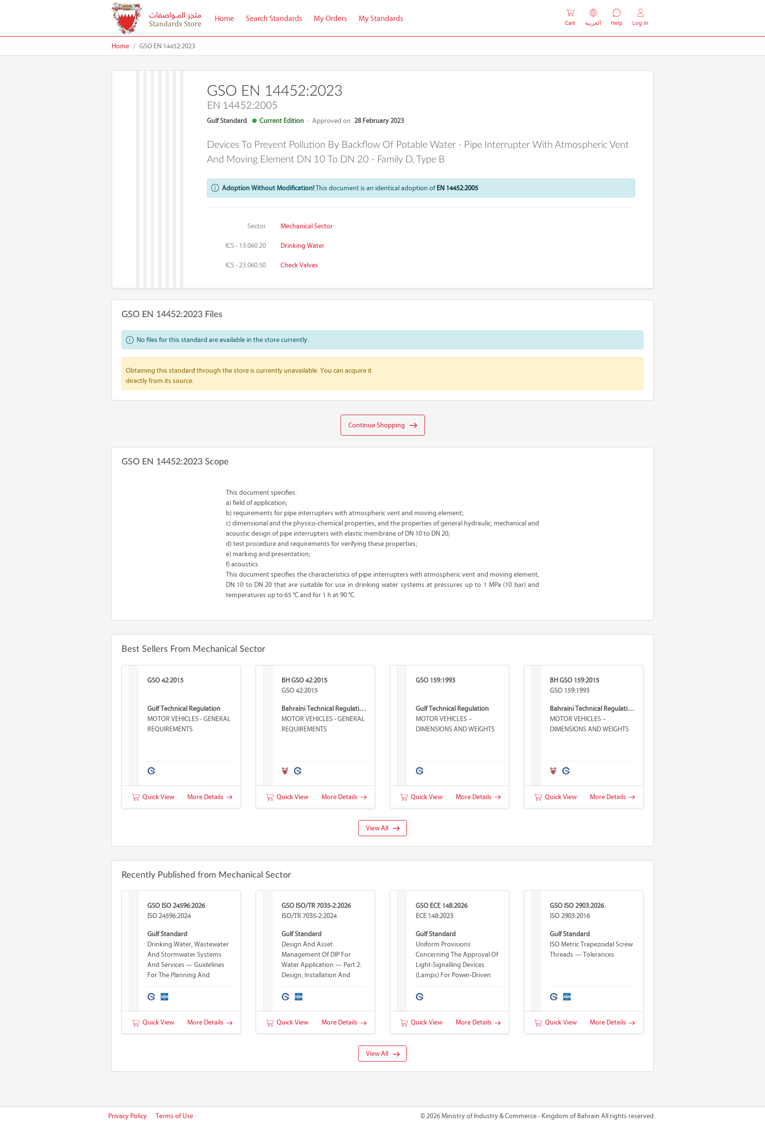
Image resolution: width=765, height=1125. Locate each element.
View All (383, 828)
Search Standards (277, 17)
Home (227, 17)
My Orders (330, 18)
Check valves (299, 265)
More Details (209, 797)
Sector (256, 226)
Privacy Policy (127, 1116)
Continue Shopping (382, 425)
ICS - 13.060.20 (245, 245)
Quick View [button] (153, 797)
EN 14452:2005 (457, 188)
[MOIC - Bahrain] (156, 18)
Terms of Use (174, 1116)
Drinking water (302, 245)
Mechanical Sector (307, 226)
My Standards (381, 18)
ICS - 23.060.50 (245, 265)
